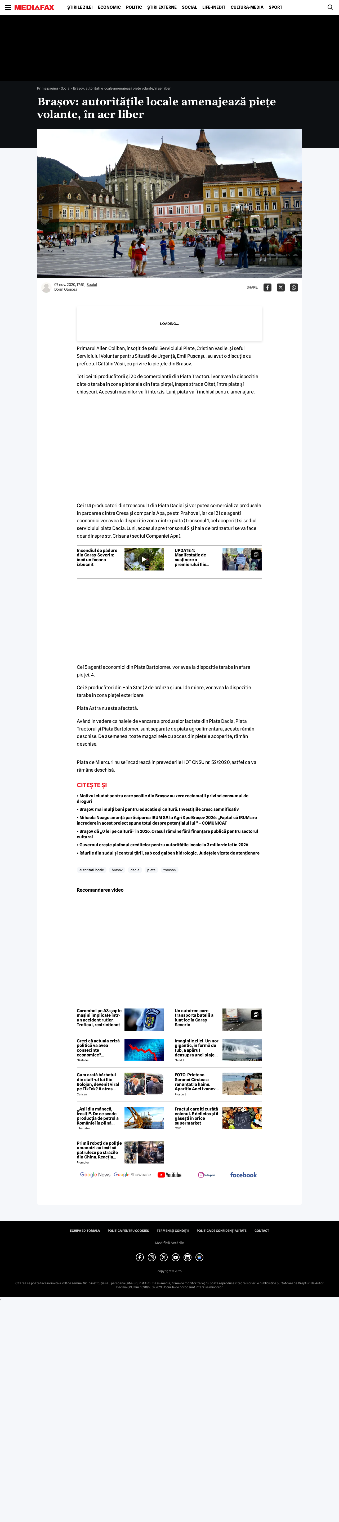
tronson (169, 870)
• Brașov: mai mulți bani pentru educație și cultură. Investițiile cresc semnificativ (158, 809)
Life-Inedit (213, 7)
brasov (117, 870)
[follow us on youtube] (169, 1175)
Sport (275, 7)
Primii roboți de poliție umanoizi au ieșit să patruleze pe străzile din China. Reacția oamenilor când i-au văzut (99, 1150)
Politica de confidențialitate (222, 1231)
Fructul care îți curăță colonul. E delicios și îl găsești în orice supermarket (196, 1116)
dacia (135, 870)
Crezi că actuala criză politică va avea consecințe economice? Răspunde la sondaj (98, 1048)
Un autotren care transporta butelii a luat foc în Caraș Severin (194, 1017)
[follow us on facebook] (243, 1175)
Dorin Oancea (65, 289)
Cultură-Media (247, 7)
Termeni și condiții (173, 1231)
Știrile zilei (80, 7)
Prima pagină (47, 88)
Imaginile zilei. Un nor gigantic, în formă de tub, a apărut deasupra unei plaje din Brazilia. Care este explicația (196, 1048)
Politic (134, 7)
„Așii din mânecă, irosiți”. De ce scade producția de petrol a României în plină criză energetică (98, 1116)
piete (151, 870)
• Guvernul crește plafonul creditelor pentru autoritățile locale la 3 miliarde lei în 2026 (162, 844)
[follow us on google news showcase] (132, 1175)
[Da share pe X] (281, 287)
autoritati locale (91, 870)
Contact (262, 1231)
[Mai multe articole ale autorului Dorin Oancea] (46, 287)
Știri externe (162, 7)
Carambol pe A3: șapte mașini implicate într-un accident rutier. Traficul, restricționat (99, 1017)
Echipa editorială (85, 1231)
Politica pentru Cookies (128, 1231)
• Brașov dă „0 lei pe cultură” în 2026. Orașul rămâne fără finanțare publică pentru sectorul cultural (167, 834)
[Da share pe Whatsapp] (294, 287)
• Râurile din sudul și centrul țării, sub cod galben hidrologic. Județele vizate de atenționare (168, 853)
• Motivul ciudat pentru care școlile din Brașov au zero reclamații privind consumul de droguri (162, 798)
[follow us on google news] (95, 1175)
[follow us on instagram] (206, 1175)
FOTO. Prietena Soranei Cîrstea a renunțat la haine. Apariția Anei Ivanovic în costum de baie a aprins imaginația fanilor (197, 1082)
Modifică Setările (169, 1243)
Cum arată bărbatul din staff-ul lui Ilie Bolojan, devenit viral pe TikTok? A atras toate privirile (98, 1082)
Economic (109, 7)
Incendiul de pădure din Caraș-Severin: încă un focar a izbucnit (97, 557)
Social (189, 7)
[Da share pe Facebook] (267, 287)
